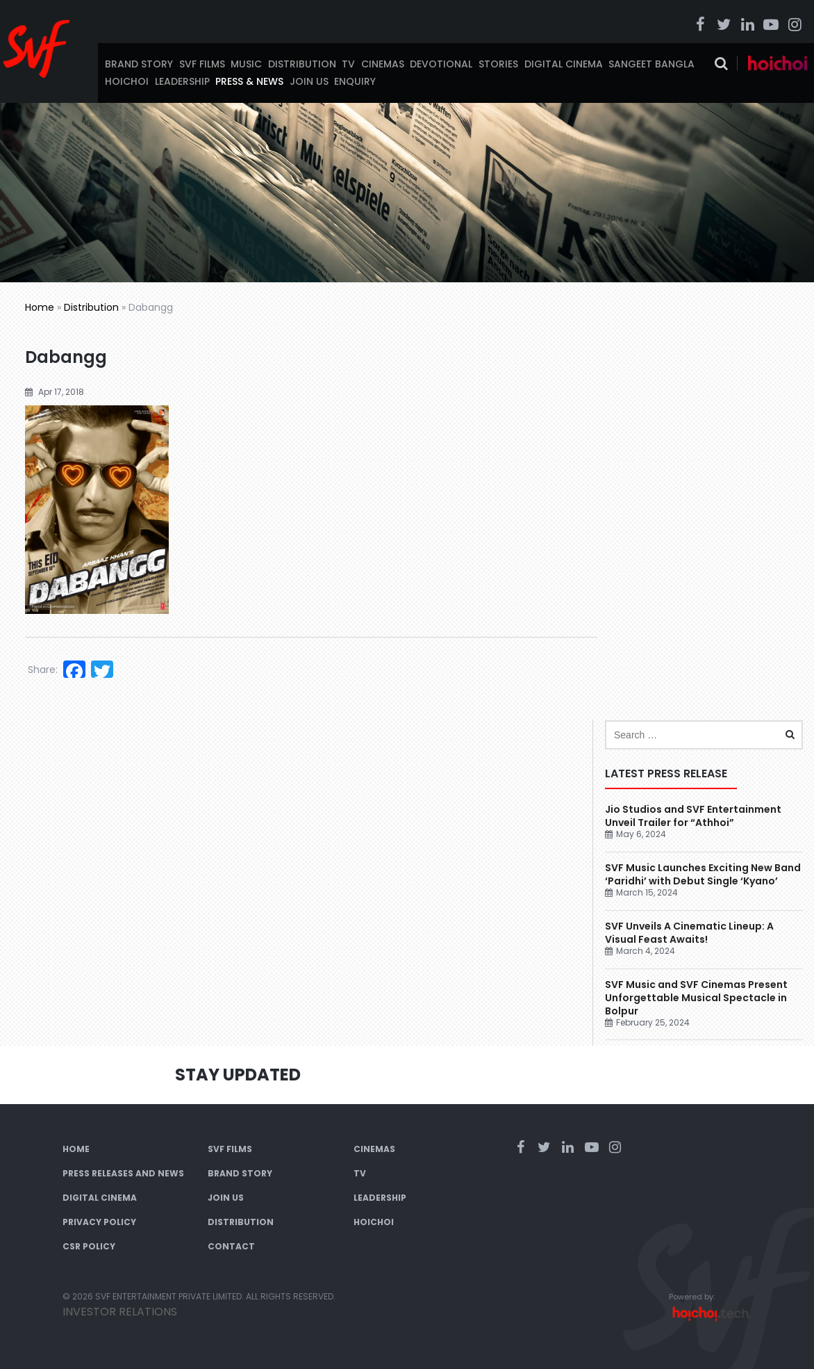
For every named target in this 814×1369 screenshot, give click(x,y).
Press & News (249, 81)
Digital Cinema (563, 64)
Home (39, 307)
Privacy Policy (99, 1222)
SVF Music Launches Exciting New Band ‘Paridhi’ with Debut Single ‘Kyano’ (703, 874)
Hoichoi (127, 81)
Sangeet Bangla (651, 64)
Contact (231, 1246)
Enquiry (355, 81)
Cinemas (382, 64)
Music (246, 64)
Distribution (302, 64)
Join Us (309, 81)
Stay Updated (238, 1074)
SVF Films (202, 64)
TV (348, 64)
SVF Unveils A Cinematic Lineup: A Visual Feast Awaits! (689, 932)
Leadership (182, 81)
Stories (498, 64)
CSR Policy (89, 1246)
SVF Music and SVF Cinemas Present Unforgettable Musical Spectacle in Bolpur (696, 998)
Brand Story (139, 64)
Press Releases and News (123, 1173)
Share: (43, 670)
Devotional (441, 64)
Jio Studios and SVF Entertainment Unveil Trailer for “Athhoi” (693, 815)
